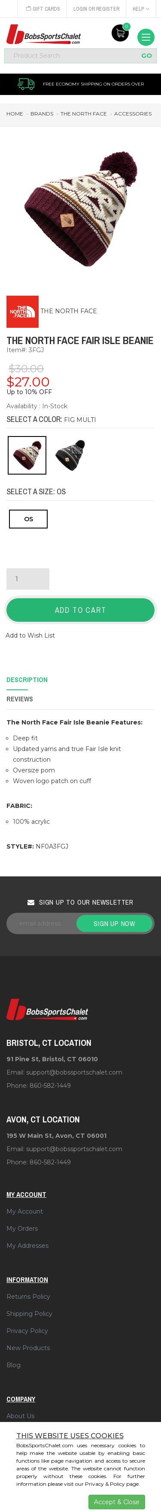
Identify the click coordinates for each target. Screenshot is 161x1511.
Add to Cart (80, 610)
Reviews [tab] (19, 699)
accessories (133, 113)
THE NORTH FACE (68, 311)
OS (28, 519)
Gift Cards (43, 9)
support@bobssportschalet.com (74, 1072)
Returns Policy (28, 1296)
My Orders (22, 1228)
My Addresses (27, 1246)
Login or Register (96, 9)
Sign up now (114, 923)
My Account (24, 1211)
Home (14, 113)
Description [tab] (27, 679)
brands (41, 113)
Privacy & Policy (105, 1484)
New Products (28, 1348)
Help (141, 9)
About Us (20, 1416)
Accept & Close (117, 1502)
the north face (84, 113)
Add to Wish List (30, 635)
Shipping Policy (29, 1314)
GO (146, 56)
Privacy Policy (27, 1331)
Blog (13, 1365)
